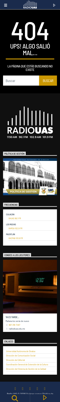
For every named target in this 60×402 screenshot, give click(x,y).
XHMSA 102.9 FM (15, 228)
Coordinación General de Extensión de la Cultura (27, 364)
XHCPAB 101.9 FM (15, 238)
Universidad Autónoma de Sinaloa (20, 351)
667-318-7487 (14, 324)
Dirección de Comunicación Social (20, 355)
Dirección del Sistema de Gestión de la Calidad (26, 369)
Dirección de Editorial (15, 360)
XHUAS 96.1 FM (14, 218)
